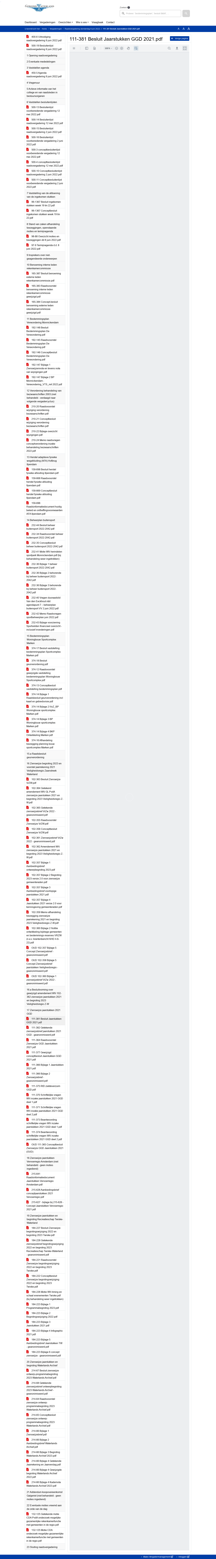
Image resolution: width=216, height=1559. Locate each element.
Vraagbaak (97, 22)
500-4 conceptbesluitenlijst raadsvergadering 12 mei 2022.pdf (44, 164)
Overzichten (64, 22)
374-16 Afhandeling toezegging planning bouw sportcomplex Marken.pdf (40, 744)
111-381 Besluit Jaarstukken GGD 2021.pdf (44, 1021)
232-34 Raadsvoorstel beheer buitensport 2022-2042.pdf (44, 536)
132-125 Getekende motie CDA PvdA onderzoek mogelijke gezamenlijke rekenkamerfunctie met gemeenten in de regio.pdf (43, 1519)
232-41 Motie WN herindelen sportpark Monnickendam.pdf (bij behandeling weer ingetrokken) (44, 555)
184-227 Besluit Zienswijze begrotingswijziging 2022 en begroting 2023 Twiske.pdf (43, 1231)
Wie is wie (81, 22)
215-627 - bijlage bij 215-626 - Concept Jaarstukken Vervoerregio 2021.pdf (44, 1206)
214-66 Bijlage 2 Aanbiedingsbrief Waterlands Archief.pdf (41, 1443)
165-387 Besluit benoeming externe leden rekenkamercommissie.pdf (43, 277)
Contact (110, 22)
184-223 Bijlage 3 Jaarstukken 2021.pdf (38, 1324)
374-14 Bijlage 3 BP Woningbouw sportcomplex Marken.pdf (40, 723)
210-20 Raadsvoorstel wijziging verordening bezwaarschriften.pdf (40, 410)
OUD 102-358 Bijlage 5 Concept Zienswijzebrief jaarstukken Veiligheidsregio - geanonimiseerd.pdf (42, 965)
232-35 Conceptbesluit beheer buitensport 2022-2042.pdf (44, 545)
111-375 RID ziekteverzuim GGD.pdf (43, 1088)
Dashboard (31, 22)
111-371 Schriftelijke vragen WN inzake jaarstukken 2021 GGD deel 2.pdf (44, 1111)
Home (44, 29)
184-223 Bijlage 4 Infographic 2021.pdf (44, 1333)
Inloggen (183, 1557)
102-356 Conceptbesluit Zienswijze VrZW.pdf (41, 831)
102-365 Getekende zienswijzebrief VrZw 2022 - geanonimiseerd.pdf (41, 811)
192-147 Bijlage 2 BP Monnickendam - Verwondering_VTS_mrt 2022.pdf (44, 381)
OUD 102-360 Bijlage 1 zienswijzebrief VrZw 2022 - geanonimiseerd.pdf (41, 980)
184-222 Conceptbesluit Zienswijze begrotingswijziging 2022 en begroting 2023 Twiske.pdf (42, 1281)
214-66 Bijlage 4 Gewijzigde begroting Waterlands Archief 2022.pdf (44, 1473)
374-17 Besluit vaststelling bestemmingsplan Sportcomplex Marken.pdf (43, 652)
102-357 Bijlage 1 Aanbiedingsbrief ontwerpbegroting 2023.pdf (40, 866)
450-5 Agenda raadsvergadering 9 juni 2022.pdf (44, 75)
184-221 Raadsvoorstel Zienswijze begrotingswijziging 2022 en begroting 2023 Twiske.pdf (42, 1265)
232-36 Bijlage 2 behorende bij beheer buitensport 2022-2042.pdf (43, 576)
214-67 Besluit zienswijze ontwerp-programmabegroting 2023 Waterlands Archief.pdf (42, 1374)
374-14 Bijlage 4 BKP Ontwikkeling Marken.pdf (40, 733)
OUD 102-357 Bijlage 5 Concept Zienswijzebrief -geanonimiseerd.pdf (41, 951)
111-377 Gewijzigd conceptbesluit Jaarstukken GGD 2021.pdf (43, 1056)
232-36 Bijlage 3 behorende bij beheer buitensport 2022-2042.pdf (43, 589)
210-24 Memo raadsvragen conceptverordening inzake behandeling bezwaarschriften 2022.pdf (43, 445)
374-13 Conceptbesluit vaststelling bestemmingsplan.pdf (44, 687)
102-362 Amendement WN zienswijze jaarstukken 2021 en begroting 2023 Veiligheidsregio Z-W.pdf (44, 852)
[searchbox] (150, 13)
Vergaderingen (47, 22)
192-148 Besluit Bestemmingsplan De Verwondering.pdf (37, 331)
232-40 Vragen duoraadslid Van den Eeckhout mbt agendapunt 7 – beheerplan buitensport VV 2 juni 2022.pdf (43, 603)
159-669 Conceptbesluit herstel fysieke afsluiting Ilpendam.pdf (41, 494)
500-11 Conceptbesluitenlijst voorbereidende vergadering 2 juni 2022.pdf (44, 183)
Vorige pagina (179, 38)
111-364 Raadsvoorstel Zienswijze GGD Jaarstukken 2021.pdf (41, 1044)
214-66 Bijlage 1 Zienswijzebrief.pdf (37, 1433)
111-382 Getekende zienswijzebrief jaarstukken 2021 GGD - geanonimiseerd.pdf (43, 1031)
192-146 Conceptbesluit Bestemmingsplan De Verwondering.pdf (41, 356)
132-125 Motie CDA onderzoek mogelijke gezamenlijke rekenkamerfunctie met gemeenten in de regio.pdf (44, 1535)
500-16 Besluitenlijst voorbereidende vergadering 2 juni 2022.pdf (44, 141)
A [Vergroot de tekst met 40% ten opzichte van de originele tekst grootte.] (189, 29)
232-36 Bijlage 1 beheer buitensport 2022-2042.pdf (41, 566)
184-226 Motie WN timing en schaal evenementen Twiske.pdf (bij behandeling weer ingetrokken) (44, 1295)
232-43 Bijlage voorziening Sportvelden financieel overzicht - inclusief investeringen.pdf (44, 626)
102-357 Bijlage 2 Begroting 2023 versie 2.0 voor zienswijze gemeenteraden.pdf (43, 878)
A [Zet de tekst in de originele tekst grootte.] (178, 29)
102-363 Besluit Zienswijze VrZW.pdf (43, 781)
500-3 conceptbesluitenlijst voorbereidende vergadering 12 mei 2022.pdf (43, 153)
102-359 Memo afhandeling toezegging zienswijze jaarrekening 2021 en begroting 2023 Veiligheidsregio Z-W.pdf (43, 917)
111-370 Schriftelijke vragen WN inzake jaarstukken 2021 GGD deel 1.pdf (44, 1098)
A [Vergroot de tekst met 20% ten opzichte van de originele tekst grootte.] (184, 28)
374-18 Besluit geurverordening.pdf (37, 662)
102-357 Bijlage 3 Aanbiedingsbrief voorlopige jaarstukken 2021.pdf (41, 891)
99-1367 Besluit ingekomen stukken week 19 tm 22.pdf (43, 204)
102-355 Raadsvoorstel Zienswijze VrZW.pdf (41, 822)
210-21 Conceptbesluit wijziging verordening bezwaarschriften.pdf (41, 422)
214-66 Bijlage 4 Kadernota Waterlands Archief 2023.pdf (43, 1484)
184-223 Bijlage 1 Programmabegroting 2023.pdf (42, 1306)
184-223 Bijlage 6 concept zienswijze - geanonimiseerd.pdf (43, 1354)
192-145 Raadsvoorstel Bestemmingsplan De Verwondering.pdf (41, 343)
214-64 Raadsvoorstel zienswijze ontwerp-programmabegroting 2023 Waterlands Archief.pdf (40, 1404)
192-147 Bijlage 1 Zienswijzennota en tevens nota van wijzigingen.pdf (43, 368)
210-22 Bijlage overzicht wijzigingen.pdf (41, 433)
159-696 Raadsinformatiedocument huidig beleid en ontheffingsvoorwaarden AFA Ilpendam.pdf (44, 508)
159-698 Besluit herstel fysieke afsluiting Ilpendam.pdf (42, 471)
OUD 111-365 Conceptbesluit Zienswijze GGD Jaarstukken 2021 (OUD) (44, 1148)
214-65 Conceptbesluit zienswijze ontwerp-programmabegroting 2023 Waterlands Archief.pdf (41, 1420)
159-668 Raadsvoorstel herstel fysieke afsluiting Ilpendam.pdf (41, 482)
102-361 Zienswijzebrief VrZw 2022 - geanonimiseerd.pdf (44, 840)
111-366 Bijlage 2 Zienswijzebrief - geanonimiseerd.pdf (38, 1077)
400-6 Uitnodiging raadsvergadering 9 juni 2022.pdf (44, 39)
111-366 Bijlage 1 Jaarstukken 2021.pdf (45, 1067)
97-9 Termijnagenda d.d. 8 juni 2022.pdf (42, 247)
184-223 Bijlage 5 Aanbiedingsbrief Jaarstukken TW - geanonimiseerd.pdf (44, 1343)
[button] (186, 13)
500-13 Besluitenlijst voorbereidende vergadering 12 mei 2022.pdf (43, 111)
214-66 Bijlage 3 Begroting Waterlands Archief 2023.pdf (43, 1454)
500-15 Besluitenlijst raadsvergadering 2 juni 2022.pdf (44, 130)
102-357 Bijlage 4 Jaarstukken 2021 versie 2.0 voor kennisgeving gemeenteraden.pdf (44, 903)
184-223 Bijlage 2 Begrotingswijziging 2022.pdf (41, 1315)
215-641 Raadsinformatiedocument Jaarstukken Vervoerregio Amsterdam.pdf (40, 1179)
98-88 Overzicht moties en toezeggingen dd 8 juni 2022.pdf (43, 238)
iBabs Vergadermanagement (158, 1557)
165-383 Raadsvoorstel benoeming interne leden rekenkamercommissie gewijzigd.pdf (41, 291)
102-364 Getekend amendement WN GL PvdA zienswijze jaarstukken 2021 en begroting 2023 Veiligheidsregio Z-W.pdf (44, 795)
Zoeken (123, 7)
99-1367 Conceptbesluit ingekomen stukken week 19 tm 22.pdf (43, 214)
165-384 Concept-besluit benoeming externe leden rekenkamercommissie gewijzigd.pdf (42, 307)
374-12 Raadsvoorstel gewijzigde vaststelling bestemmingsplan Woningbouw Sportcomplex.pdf (43, 675)
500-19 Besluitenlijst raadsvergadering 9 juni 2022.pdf (44, 47)
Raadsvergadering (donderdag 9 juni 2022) (82, 29)
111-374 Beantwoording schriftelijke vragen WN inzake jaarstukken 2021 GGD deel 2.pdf (44, 1136)
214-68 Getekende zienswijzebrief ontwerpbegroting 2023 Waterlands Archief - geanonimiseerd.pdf (44, 1388)
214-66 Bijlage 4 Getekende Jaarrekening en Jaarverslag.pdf (43, 1463)
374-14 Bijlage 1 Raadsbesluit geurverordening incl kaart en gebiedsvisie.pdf (44, 698)
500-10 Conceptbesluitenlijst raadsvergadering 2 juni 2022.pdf (44, 173)
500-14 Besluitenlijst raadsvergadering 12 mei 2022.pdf (44, 121)
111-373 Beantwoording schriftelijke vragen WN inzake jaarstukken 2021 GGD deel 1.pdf (44, 1123)
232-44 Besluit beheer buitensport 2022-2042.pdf (40, 527)
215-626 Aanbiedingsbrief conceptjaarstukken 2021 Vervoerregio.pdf (42, 1193)
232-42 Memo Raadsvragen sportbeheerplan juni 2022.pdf (43, 615)
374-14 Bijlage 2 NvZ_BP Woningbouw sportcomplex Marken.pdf (42, 710)
